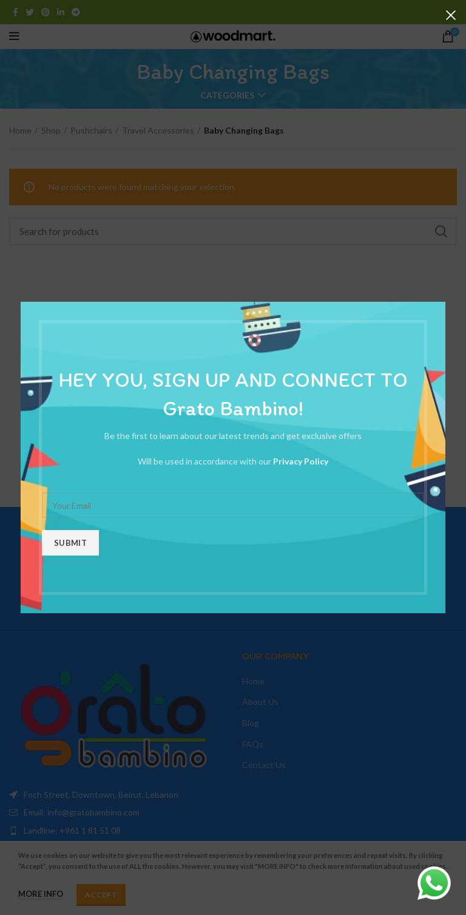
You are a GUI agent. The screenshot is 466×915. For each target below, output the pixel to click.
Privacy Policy (300, 461)
